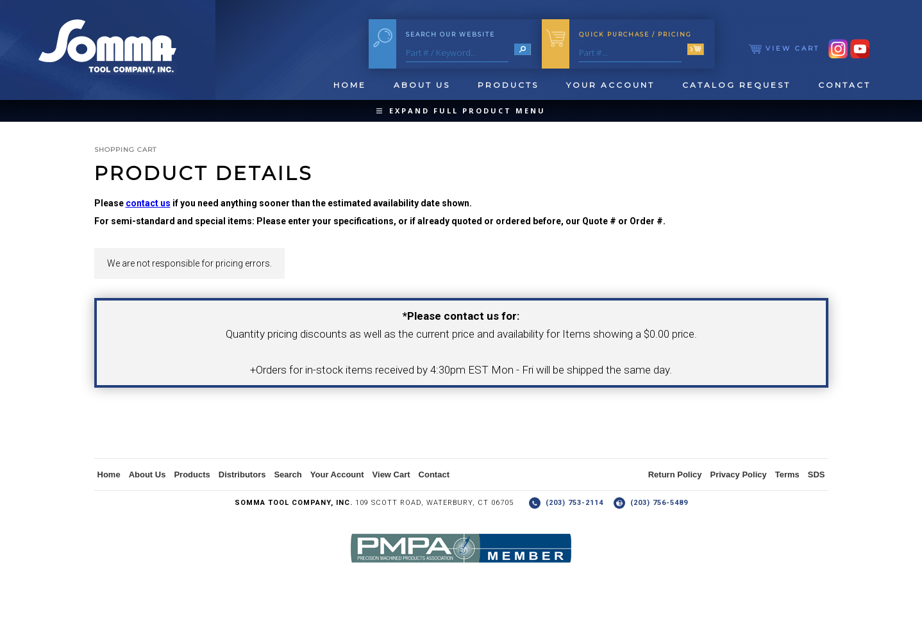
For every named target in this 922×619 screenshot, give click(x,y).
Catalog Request (736, 85)
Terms (787, 474)
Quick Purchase (635, 34)
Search (287, 474)
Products (508, 85)
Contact (844, 85)
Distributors (242, 474)
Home (349, 85)
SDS (816, 474)
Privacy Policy (738, 474)
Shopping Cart (125, 149)
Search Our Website (450, 34)
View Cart (784, 48)
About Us (422, 85)
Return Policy (675, 474)
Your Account (610, 85)
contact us (148, 203)
